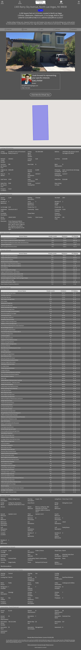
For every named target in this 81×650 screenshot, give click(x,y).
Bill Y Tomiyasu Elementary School (9, 246)
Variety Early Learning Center (7, 309)
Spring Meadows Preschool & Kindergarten (11, 412)
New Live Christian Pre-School (8, 358)
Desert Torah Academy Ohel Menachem (10, 423)
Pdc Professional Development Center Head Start (12, 325)
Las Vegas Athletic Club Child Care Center (10, 439)
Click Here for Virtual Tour (40, 95)
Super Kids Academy (5, 421)
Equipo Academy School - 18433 (8, 282)
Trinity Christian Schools (6, 404)
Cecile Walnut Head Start (7, 433)
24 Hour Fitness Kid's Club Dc (7, 455)
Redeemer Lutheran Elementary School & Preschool (13, 417)
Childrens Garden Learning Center (9, 344)
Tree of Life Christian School (7, 469)
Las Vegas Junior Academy (7, 490)
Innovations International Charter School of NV (12, 274)
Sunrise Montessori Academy (7, 461)
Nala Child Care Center (6, 356)
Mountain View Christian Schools (8, 451)
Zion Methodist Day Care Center (8, 293)
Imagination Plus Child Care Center (9, 339)
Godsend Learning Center (7, 305)
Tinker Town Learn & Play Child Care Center (11, 481)
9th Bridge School (5, 350)
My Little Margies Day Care (7, 327)
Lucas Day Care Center (6, 390)
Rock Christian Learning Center (8, 410)
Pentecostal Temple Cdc (6, 303)
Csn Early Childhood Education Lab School (10, 372)
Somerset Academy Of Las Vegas (8, 270)
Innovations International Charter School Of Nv (12, 276)
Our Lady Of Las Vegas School (7, 354)
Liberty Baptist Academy (6, 463)
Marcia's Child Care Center (7, 337)
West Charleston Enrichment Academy (10, 374)
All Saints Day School (6, 352)
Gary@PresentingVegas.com (30, 85)
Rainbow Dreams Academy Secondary (9, 261)
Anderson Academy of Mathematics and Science (12, 398)
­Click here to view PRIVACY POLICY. (15, 642)
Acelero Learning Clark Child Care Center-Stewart (12, 488)
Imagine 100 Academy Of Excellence (9, 255)
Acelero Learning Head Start (7, 341)
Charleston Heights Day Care (7, 473)
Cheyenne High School (6, 244)
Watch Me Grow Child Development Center (11, 348)
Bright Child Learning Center (7, 435)
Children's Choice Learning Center (9, 321)
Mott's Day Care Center (6, 392)
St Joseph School (5, 366)
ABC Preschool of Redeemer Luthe (9, 419)
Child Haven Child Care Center (8, 364)
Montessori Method (5, 346)
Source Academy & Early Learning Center (10, 431)
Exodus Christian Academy (7, 384)
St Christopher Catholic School (8, 329)
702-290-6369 (39, 151)
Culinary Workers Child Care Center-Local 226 (11, 380)
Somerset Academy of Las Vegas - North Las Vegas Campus (14, 278)
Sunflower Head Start (6, 295)
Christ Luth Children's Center (7, 475)
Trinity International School (7, 402)
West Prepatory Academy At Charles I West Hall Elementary (14, 242)
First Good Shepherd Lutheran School (9, 360)
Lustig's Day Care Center (6, 400)
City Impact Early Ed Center (7, 427)
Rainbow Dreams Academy (7, 259)
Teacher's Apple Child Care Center (9, 492)
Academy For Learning (6, 425)
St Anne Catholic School (6, 408)
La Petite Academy (5, 335)
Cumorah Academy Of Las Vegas (8, 484)
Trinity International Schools (7, 368)
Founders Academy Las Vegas (7, 280)
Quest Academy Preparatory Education (10, 284)
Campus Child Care (5, 370)
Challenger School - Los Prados (8, 471)
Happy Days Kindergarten (7, 445)
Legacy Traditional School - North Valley (10, 272)
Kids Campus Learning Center (8, 299)
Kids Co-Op (3, 378)
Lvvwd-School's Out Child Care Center (9, 386)
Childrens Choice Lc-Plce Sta (7, 437)
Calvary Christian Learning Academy (9, 453)
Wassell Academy (5, 486)
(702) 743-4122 (26, 88)
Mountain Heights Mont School (8, 362)
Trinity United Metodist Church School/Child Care (12, 477)
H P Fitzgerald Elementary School (9, 238)
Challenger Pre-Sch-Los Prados (8, 465)
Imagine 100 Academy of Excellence (9, 257)
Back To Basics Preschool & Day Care (9, 457)
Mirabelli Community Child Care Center (10, 459)
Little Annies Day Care (6, 315)
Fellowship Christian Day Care (8, 449)
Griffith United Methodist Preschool (9, 415)
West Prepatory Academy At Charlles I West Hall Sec (13, 240)
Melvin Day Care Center (6, 447)
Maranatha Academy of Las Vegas (8, 313)
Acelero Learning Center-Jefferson (9, 307)
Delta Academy (4, 267)
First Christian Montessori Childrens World (11, 331)
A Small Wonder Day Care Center (8, 429)
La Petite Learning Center (7, 333)
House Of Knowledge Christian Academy (10, 311)
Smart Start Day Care (6, 297)
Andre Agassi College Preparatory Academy (11, 263)
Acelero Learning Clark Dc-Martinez (9, 388)
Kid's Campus (4, 301)
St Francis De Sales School (7, 406)
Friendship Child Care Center (7, 319)
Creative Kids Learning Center (8, 396)
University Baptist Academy (7, 376)
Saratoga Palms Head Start (7, 317)
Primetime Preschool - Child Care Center (10, 382)
